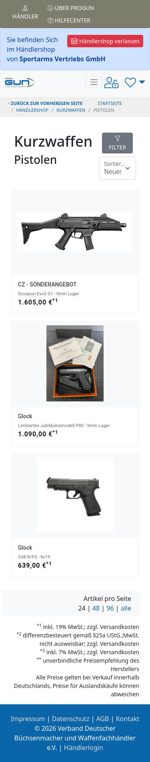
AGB (102, 718)
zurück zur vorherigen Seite (45, 103)
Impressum (28, 718)
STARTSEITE (110, 103)
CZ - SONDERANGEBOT (47, 284)
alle (126, 608)
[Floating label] (117, 168)
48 (96, 608)
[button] (135, 82)
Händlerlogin (83, 747)
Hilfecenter (69, 20)
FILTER (117, 143)
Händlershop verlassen (105, 41)
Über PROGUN (71, 8)
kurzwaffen (70, 110)
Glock (25, 416)
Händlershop (32, 110)
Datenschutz (71, 718)
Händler (25, 12)
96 (110, 608)
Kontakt (128, 718)
